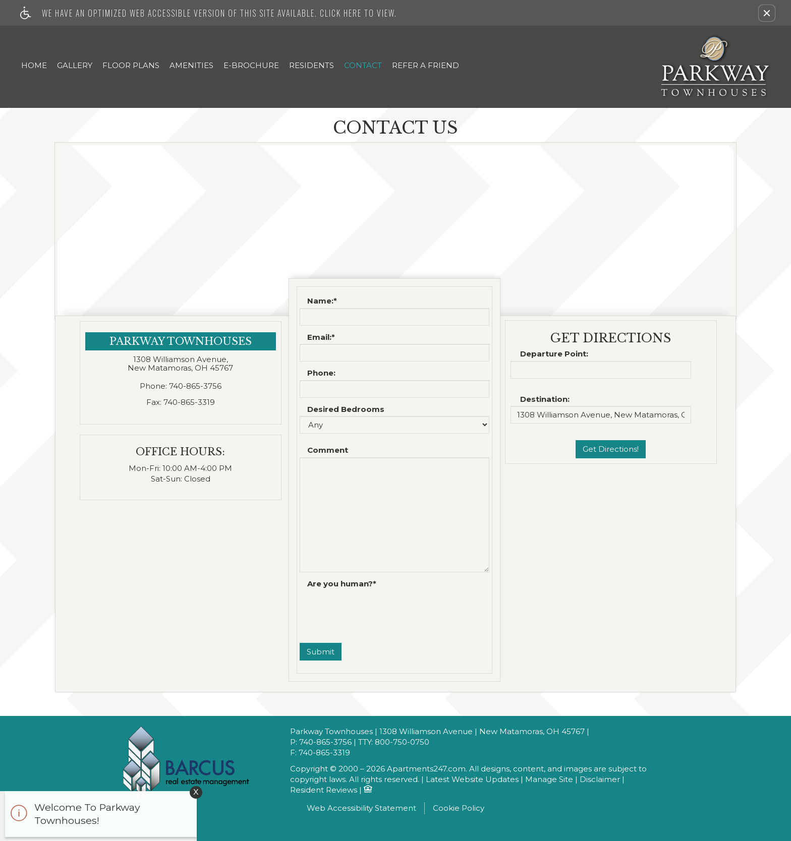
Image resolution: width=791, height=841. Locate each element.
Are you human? (341, 584)
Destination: (545, 399)
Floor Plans (130, 65)
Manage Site (549, 779)
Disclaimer (600, 779)
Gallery (74, 65)
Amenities (191, 65)
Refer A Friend (425, 65)
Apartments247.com (426, 769)
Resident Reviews (323, 790)
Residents (311, 65)
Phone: (321, 373)
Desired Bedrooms (345, 409)
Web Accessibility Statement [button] (361, 808)
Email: (321, 337)
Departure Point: (554, 354)
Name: (322, 301)
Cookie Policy (458, 808)
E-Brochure (251, 65)
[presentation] (376, 610)
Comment (327, 450)
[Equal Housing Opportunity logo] (367, 790)
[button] (767, 13)
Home (34, 65)
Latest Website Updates (472, 779)
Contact (363, 65)
